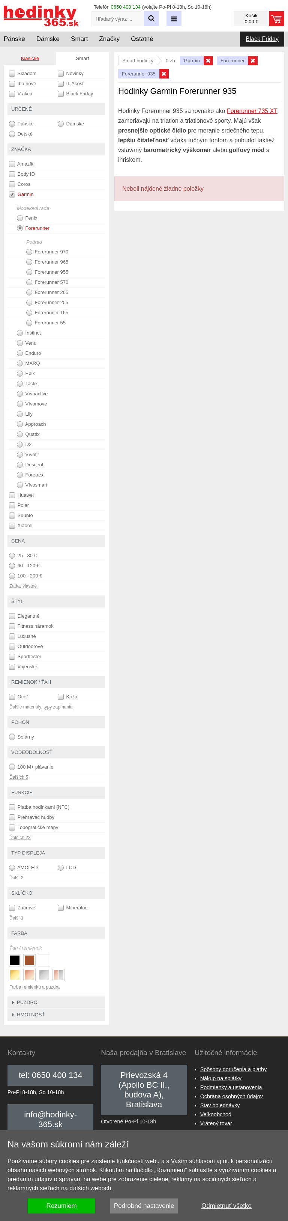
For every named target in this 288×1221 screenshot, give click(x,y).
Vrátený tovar (216, 1123)
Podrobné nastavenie (144, 1205)
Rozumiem (61, 1205)
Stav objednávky (220, 1105)
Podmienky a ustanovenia (231, 1087)
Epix (26, 374)
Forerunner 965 (47, 262)
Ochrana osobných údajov (231, 1096)
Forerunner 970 (47, 252)
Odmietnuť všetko (226, 1205)
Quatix (28, 434)
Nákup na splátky (221, 1078)
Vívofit (28, 455)
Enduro (29, 353)
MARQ (28, 363)
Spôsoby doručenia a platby (233, 1069)
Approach (31, 424)
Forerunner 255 (47, 303)
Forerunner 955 (47, 272)
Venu (26, 343)
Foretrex (30, 475)
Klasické (30, 58)
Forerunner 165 (47, 313)
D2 (24, 445)
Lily (25, 414)
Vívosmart (32, 485)
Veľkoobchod (215, 1114)
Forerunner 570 (47, 282)
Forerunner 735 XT (252, 111)
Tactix (27, 384)
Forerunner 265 (47, 292)
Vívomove (32, 404)
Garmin (21, 194)
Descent (30, 465)
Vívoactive (32, 394)
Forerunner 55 (46, 323)
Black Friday (262, 39)
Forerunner (33, 228)
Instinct (29, 333)
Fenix (27, 218)
